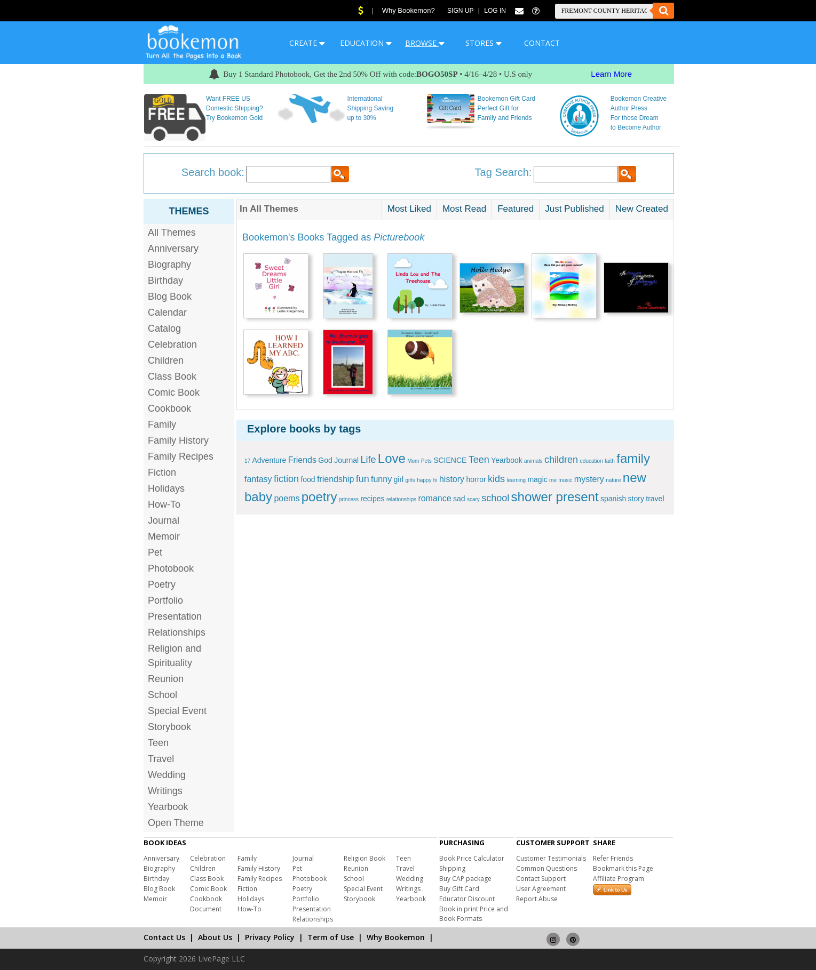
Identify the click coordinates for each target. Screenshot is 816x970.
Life (368, 459)
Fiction (162, 472)
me (553, 480)
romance (434, 498)
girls (410, 480)
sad (459, 498)
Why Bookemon (396, 937)
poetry (319, 497)
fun (362, 479)
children (561, 459)
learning (516, 480)
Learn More (611, 73)
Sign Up (460, 10)
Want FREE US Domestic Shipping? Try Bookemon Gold (234, 108)
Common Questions (546, 868)
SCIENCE (449, 460)
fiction (286, 479)
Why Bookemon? (408, 10)
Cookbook (169, 408)
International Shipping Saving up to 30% (370, 108)
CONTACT (542, 43)
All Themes (172, 232)
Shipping (452, 868)
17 (247, 461)
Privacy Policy (270, 937)
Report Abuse (537, 898)
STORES (483, 43)
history (451, 479)
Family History (178, 440)
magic (537, 479)
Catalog (164, 328)
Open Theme (176, 822)
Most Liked (409, 209)
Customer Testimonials (551, 858)
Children (166, 360)
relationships (401, 499)
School (162, 695)
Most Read (464, 209)
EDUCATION (366, 43)
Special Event (177, 711)
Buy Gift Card (459, 888)
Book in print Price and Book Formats (473, 913)
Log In (495, 10)
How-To (164, 504)
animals (533, 461)
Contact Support (541, 878)
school (495, 498)
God (325, 460)
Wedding (167, 774)
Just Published (574, 209)
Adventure (269, 460)
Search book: (212, 172)
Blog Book (170, 296)
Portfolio (165, 600)
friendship (335, 479)
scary (473, 499)
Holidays (166, 488)
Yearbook (168, 806)
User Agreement (541, 888)
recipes (372, 498)
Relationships (176, 632)
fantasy (258, 479)
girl (398, 479)
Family (162, 424)
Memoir (164, 536)
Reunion (166, 679)
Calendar (167, 312)
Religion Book (364, 858)
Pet (155, 552)
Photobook (171, 568)
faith (610, 461)
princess (349, 499)
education (591, 461)
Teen (158, 742)
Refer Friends (613, 858)
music (565, 480)
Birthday (165, 280)
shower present (555, 497)
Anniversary (173, 248)
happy (424, 480)
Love (392, 458)
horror (476, 479)
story (636, 498)
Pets (426, 461)
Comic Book (174, 392)
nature (613, 480)
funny (381, 479)
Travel (161, 758)
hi (435, 480)
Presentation (175, 616)
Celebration (172, 344)
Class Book (172, 376)
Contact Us (164, 937)
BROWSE (425, 43)
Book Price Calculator (471, 858)
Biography (169, 264)
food (307, 479)
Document (205, 908)
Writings (165, 790)
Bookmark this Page (623, 868)
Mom (413, 461)
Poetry (162, 584)
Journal (163, 520)
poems (286, 498)
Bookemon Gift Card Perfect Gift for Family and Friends (507, 108)
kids (496, 479)
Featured (515, 209)
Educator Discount (467, 898)
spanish (613, 498)
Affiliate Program (618, 878)
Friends (302, 459)
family (633, 458)
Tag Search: (503, 172)
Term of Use (330, 937)
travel (655, 498)
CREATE (307, 43)
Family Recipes (180, 456)
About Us (215, 937)
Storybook (169, 727)
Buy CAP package (465, 878)
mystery (589, 479)
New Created (641, 209)
